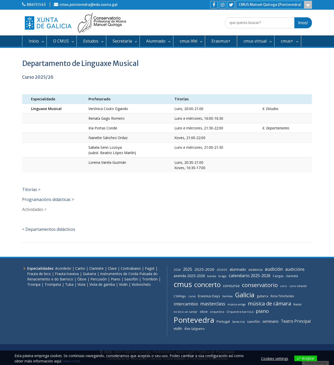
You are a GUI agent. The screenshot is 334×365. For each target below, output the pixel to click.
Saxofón (131, 279)
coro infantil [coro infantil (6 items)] (298, 286)
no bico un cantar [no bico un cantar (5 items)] (186, 312)
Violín (123, 284)
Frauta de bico (39, 273)
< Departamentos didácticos (48, 229)
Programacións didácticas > (48, 199)
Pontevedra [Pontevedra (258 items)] (194, 320)
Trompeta (52, 284)
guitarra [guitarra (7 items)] (262, 296)
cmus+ (287, 41)
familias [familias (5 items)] (227, 296)
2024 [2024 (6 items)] (177, 270)
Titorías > (31, 189)
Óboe (81, 279)
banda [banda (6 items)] (211, 276)
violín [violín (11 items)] (178, 328)
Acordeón (63, 268)
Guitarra (89, 273)
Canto (80, 268)
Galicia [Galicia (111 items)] (244, 294)
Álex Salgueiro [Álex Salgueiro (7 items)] (194, 329)
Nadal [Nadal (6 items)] (297, 304)
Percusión (98, 279)
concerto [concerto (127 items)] (207, 284)
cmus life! (188, 41)
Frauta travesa (67, 273)
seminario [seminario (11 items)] (270, 321)
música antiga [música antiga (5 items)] (236, 304)
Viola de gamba (102, 284)
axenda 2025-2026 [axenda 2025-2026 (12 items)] (189, 275)
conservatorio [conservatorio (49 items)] (260, 285)
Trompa (33, 284)
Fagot (150, 268)
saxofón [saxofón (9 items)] (253, 321)
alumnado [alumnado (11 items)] (238, 269)
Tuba (69, 284)
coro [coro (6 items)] (283, 286)
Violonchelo (141, 284)
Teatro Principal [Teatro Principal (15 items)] (296, 321)
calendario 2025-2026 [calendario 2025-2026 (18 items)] (249, 275)
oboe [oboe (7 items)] (204, 311)
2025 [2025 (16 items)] (187, 269)
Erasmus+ (221, 41)
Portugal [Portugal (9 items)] (223, 321)
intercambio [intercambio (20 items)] (186, 304)
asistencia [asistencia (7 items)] (255, 269)
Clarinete (96, 268)
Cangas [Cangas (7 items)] (278, 276)
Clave (112, 268)
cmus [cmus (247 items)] (183, 284)
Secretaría (122, 41)
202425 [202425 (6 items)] (222, 270)
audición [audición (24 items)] (274, 269)
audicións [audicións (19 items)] (295, 269)
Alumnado (155, 41)
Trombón (150, 279)
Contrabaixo (131, 268)
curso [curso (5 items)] (192, 296)
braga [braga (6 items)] (222, 276)
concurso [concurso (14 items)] (231, 285)
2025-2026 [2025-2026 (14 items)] (204, 269)
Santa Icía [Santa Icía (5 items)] (238, 321)
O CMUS (61, 41)
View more (71, 361)
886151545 (36, 4)
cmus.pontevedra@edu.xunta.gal (88, 4)
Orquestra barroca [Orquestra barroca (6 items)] (239, 312)
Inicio (34, 41)
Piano (115, 279)
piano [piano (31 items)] (262, 311)
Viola (81, 284)
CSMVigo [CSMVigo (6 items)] (180, 296)
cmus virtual (255, 41)
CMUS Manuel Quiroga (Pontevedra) (270, 4)
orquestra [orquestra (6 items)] (217, 312)
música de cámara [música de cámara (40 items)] (269, 303)
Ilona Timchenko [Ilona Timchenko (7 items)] (282, 296)
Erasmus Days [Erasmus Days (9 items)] (209, 296)
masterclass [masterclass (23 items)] (212, 304)
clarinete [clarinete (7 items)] (292, 276)
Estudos (90, 41)
